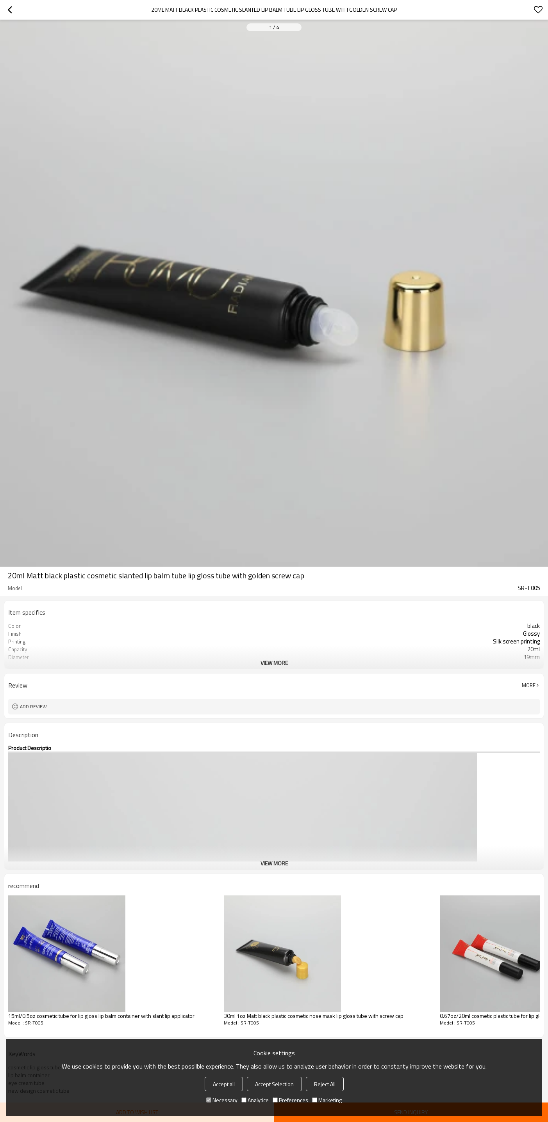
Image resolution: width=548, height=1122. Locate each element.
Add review (33, 706)
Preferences (290, 1100)
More (529, 685)
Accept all (224, 1084)
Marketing (327, 1100)
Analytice (255, 1100)
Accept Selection (274, 1084)
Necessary (221, 1100)
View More (274, 663)
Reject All (325, 1084)
